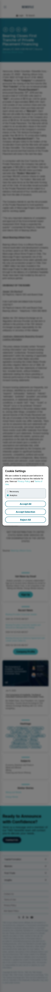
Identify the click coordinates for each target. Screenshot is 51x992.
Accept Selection (25, 512)
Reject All (25, 519)
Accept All (25, 504)
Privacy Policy (24, 481)
